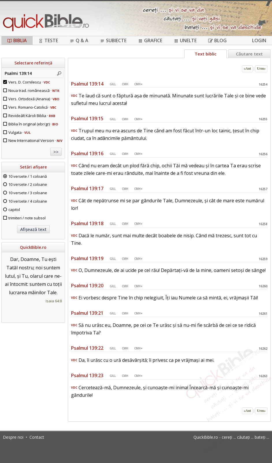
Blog (217, 40)
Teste (48, 40)
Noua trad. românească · (33, 90)
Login (259, 40)
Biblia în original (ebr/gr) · (33, 124)
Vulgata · (19, 132)
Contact (36, 437)
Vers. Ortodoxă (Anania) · (33, 98)
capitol (14, 209)
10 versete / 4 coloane (27, 201)
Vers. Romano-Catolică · (32, 107)
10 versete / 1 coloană (27, 176)
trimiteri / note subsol (27, 218)
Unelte (185, 40)
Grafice (150, 40)
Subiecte (113, 40)
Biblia (17, 40)
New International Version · (35, 140)
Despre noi (13, 437)
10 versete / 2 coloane (27, 184)
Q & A (79, 40)
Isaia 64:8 (54, 300)
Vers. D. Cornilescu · (29, 82)
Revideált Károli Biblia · (31, 115)
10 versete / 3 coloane (27, 192)
